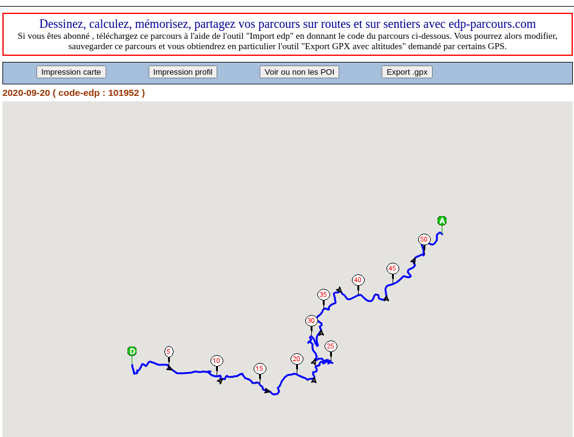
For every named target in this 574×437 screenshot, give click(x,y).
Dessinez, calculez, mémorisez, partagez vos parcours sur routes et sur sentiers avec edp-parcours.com (287, 23)
